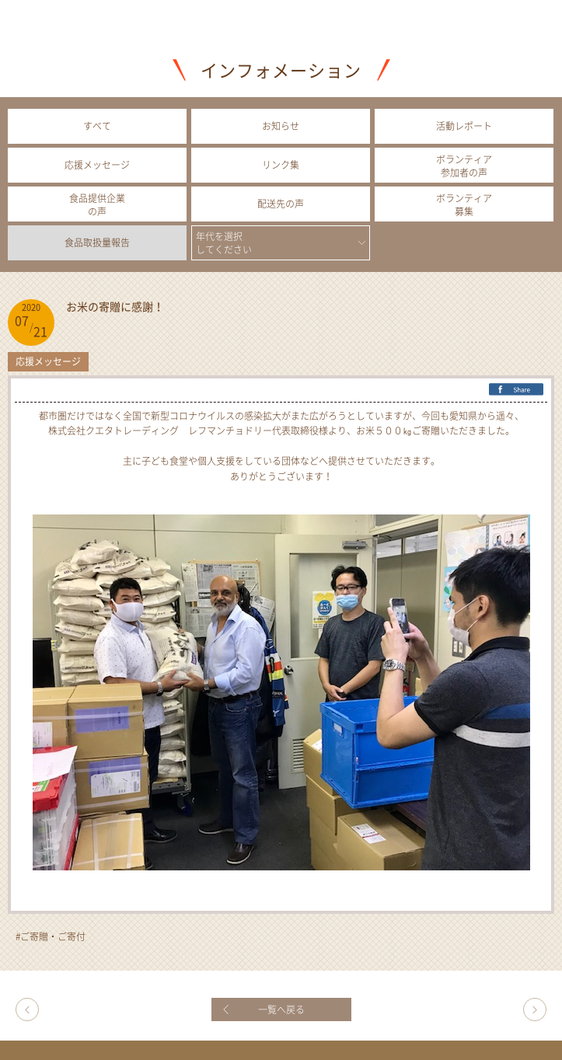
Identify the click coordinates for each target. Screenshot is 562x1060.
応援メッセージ (97, 165)
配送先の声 (280, 204)
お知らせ (280, 126)
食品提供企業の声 (97, 204)
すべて (97, 126)
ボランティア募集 (464, 204)
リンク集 (280, 165)
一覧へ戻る (281, 1009)
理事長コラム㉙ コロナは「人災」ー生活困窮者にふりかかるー (27, 1009)
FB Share (516, 390)
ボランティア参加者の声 (464, 166)
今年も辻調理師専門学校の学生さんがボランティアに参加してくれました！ (534, 1009)
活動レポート (464, 126)
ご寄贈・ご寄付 (53, 936)
